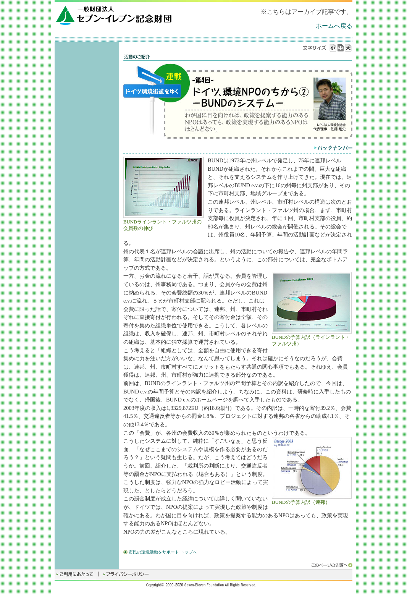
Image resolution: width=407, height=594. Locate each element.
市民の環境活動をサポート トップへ (163, 552)
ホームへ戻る (334, 26)
